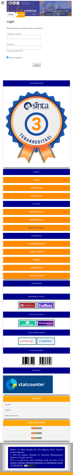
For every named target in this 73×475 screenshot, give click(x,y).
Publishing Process (36, 220)
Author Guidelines (36, 252)
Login (36, 65)
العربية (7, 404)
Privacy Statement (36, 276)
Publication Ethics (36, 212)
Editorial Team (36, 188)
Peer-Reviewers (36, 196)
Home (11, 14)
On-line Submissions (36, 244)
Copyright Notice (36, 268)
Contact (36, 180)
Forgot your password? (15, 51)
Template (36, 260)
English (8, 410)
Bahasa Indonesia (11, 416)
